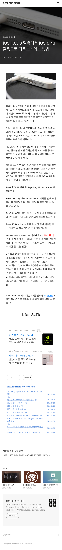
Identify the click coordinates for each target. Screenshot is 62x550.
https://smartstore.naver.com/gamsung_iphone (28, 351)
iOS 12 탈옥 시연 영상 (15, 403)
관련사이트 (7, 535)
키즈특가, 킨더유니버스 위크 (22, 335)
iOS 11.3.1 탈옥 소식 (15, 409)
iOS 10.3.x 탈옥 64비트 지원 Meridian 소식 (23, 415)
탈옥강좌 (10, 387)
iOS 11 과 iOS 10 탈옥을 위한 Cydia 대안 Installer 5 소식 (25, 420)
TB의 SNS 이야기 (11, 3)
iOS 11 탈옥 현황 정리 (15, 412)
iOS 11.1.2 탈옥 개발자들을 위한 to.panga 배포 (25, 427)
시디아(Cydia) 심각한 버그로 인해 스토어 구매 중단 (24, 393)
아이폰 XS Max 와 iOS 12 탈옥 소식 (20, 400)
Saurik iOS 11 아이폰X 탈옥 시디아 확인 (22, 432)
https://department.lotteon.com (22, 330)
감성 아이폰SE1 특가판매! (22, 355)
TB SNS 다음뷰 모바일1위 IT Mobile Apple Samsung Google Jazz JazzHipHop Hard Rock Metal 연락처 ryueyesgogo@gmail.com (25, 507)
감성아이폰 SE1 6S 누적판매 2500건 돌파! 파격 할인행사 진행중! (22, 361)
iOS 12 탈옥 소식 (13, 406)
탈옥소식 (18, 387)
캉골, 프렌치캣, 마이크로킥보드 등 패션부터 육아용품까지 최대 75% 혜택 (22, 341)
